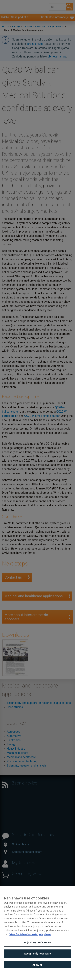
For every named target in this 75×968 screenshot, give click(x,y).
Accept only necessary (37, 957)
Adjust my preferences (37, 946)
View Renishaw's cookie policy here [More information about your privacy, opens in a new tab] (30, 938)
